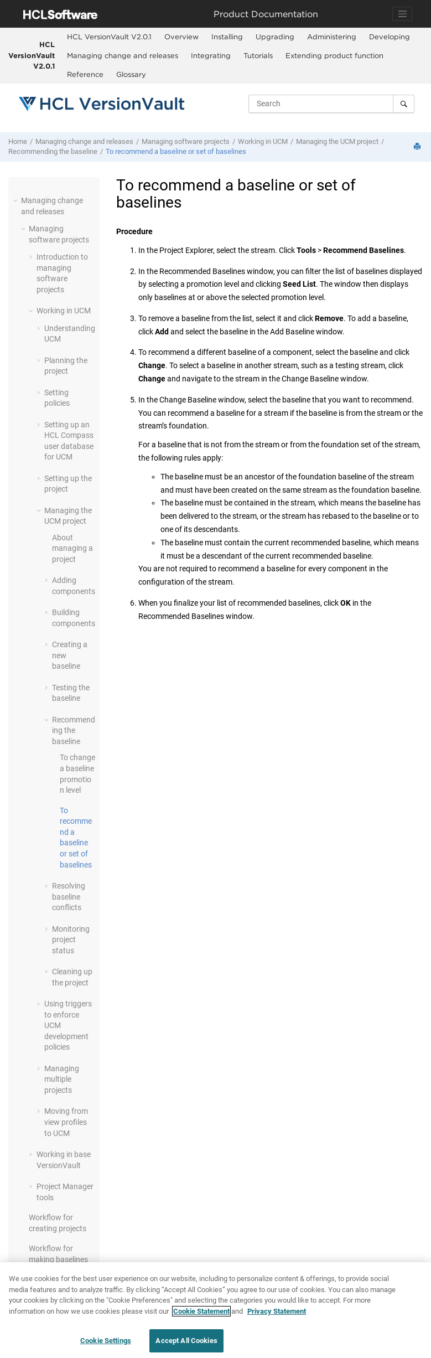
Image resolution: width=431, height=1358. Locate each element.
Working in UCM (263, 141)
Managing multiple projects (61, 1079)
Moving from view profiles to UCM (66, 1122)
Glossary (131, 74)
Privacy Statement (276, 1312)
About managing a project (72, 548)
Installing (227, 36)
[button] (16, 200)
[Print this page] (418, 147)
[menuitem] (109, 37)
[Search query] (331, 103)
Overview (181, 36)
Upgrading (275, 36)
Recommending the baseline (52, 151)
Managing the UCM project (337, 141)
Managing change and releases (122, 55)
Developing (389, 36)
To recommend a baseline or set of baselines (176, 151)
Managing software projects (186, 141)
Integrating (211, 55)
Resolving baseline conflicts (68, 896)
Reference (85, 74)
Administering (331, 36)
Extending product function (334, 55)
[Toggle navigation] (402, 14)
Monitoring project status (71, 940)
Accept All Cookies (186, 1342)
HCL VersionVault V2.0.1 (31, 55)
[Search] (403, 103)
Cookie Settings (105, 1342)
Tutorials (258, 55)
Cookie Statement (201, 1312)
